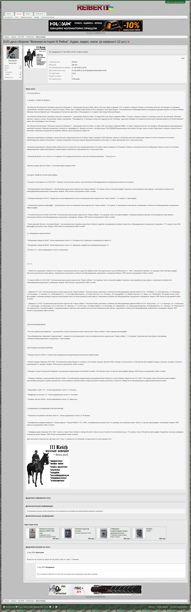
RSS (56, 607)
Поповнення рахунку (47, 17)
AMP (183, 58)
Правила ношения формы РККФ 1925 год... (47, 531)
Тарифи (36, 17)
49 (20, 74)
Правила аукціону (26, 17)
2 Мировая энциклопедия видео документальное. (119, 531)
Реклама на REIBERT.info (95, 33)
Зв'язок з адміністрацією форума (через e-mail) (33, 607)
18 (20, 68)
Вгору (53, 607)
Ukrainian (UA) (9, 607)
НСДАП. (149, 529)
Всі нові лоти (9, 17)
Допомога (152, 607)
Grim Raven (12, 61)
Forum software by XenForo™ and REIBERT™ (161, 611)
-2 (20, 65)
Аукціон (19, 14)
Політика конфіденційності (178, 607)
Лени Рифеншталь (48, 156)
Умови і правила (162, 607)
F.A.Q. (17, 17)
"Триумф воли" (110, 156)
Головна (50, 607)
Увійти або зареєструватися (175, 2)
